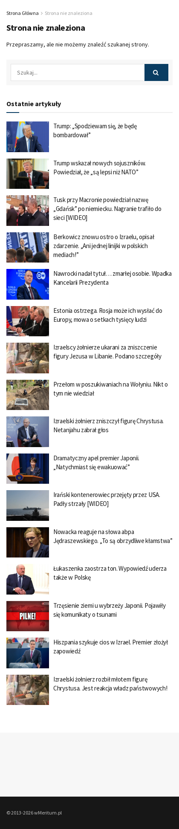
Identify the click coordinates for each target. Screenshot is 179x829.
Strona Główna (22, 13)
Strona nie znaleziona (68, 13)
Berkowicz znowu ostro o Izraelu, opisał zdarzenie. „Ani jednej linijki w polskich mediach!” (103, 246)
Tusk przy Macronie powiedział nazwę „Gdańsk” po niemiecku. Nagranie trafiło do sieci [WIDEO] (107, 209)
